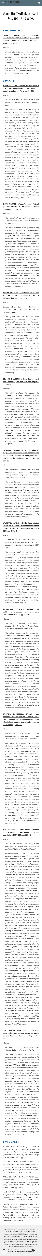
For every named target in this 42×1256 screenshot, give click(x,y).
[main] (21, 15)
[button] (2, 3)
